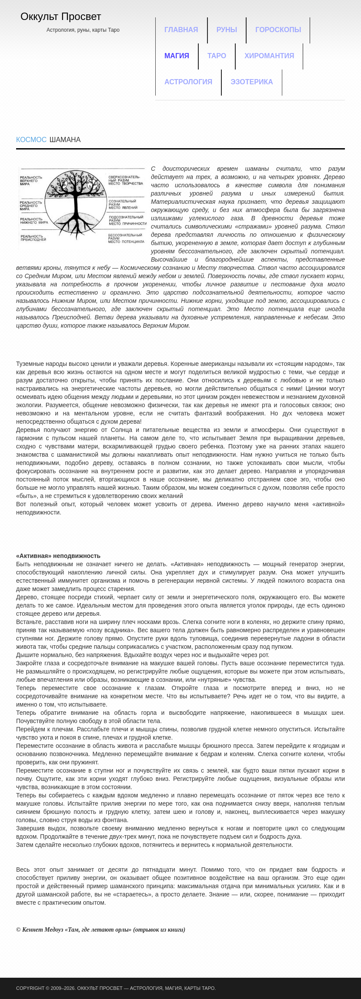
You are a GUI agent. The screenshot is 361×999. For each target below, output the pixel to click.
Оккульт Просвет (60, 16)
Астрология (188, 82)
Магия (176, 56)
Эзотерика (252, 82)
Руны (227, 29)
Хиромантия (269, 56)
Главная (181, 29)
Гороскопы (278, 29)
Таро (216, 56)
